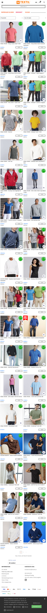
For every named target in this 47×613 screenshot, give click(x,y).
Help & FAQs (5, 580)
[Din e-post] (21, 560)
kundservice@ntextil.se (31, 569)
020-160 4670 (28, 573)
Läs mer (26, 604)
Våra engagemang (6, 582)
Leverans (4, 576)
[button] (36, 2)
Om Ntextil (4, 569)
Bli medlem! (12, 563)
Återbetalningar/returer (7, 578)
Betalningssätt (5, 573)
